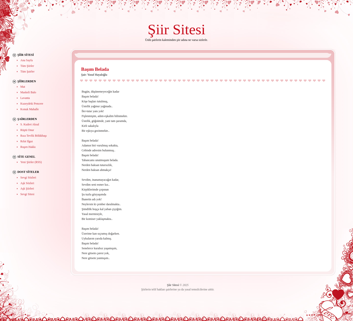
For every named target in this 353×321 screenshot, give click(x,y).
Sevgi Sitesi (27, 194)
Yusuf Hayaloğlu (97, 74)
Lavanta (25, 98)
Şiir (158, 29)
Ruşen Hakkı (28, 147)
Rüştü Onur (27, 130)
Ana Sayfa (26, 60)
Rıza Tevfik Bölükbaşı (33, 135)
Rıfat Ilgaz (26, 141)
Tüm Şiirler (27, 66)
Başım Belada (95, 69)
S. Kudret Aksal (29, 124)
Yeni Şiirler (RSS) (31, 162)
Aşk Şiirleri (27, 188)
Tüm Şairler (27, 71)
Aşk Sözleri (27, 183)
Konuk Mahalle (29, 109)
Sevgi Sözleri (28, 177)
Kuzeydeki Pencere (31, 103)
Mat (22, 86)
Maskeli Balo (28, 92)
